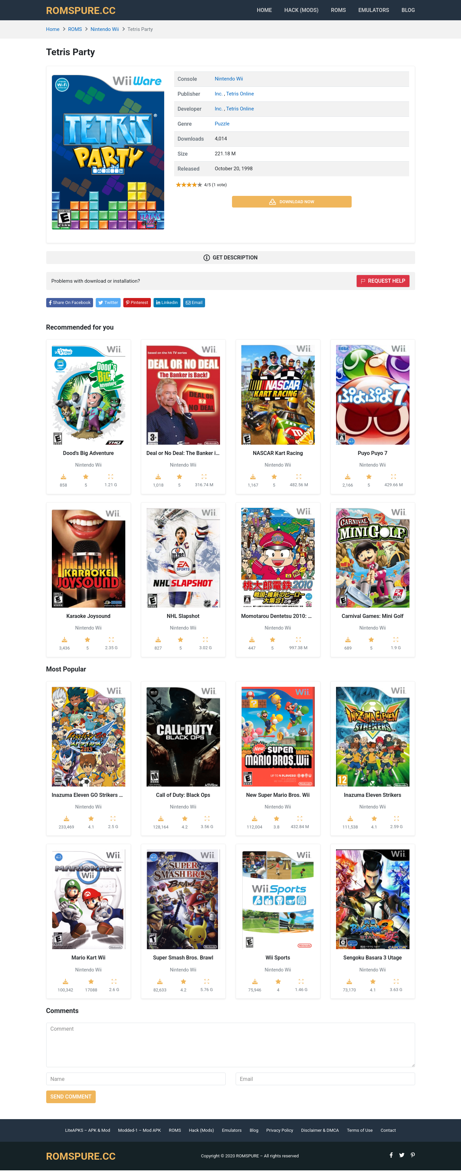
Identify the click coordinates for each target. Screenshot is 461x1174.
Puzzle (222, 127)
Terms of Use (360, 1133)
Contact (388, 1133)
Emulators (370, 12)
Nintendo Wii (104, 33)
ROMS (331, 12)
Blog (408, 12)
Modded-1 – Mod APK (139, 1133)
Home (250, 12)
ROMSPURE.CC (83, 12)
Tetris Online (240, 97)
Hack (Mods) (201, 1133)
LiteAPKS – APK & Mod (87, 1133)
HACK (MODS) (291, 12)
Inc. (219, 97)
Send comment (71, 1100)
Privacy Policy (279, 1133)
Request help (383, 284)
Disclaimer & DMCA (320, 1133)
